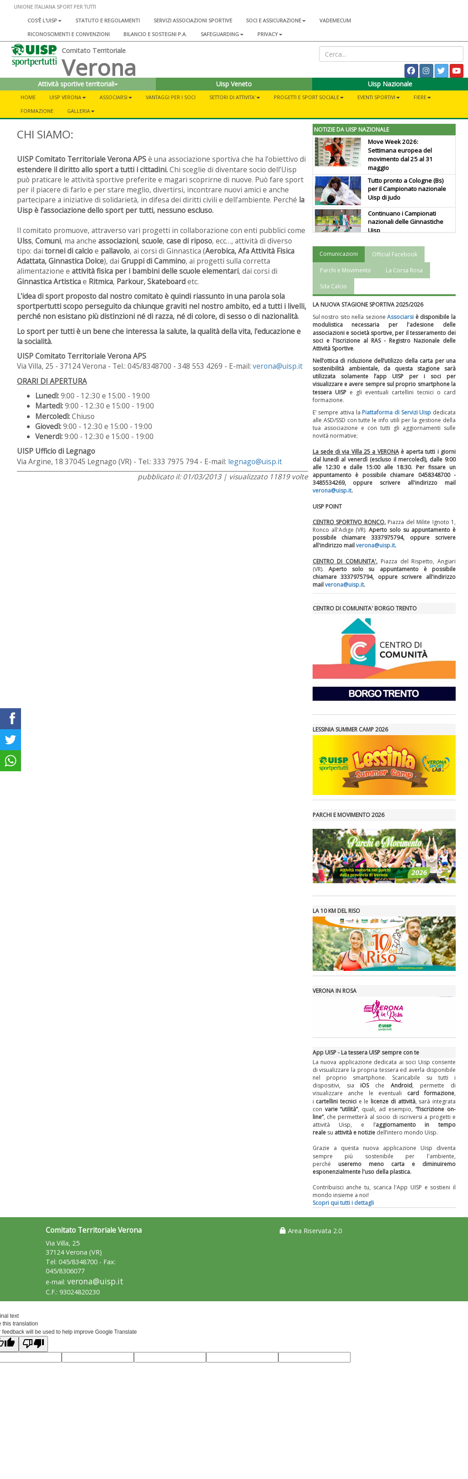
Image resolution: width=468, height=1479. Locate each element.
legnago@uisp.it (255, 461)
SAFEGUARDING (222, 34)
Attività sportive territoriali (78, 84)
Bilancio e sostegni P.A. (155, 34)
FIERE (422, 97)
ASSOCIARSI (116, 97)
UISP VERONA (67, 97)
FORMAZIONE (37, 110)
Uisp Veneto (234, 84)
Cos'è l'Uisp (44, 20)
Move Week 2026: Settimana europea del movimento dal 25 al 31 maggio (400, 155)
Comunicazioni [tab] (338, 254)
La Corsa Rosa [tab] (404, 270)
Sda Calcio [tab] (333, 286)
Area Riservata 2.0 (311, 1230)
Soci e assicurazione (276, 20)
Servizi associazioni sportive (193, 20)
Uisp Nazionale (390, 84)
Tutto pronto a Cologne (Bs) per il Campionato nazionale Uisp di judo (407, 189)
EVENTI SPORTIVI (378, 97)
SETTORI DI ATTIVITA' (234, 97)
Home (28, 97)
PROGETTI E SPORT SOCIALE (309, 97)
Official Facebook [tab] (394, 254)
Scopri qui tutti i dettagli (343, 1203)
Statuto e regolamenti (107, 20)
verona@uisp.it (278, 366)
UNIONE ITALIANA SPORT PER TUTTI (55, 6)
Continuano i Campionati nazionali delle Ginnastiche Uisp (405, 222)
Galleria (81, 110)
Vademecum (335, 20)
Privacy (269, 34)
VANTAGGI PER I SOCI (171, 97)
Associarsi (400, 317)
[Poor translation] (33, 1344)
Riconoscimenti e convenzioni (68, 34)
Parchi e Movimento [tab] (345, 270)
